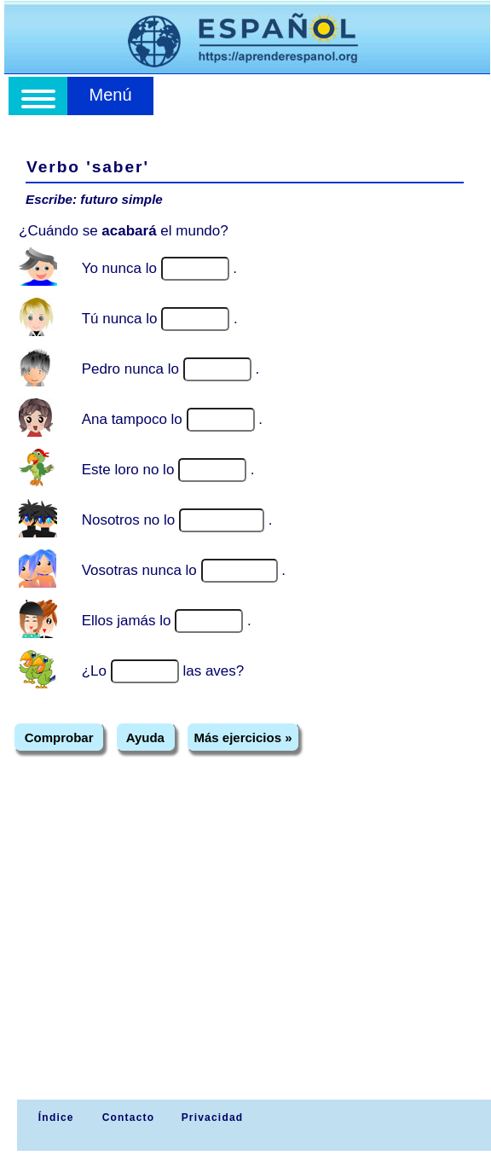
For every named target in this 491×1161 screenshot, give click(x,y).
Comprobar (59, 737)
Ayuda (145, 737)
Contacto (128, 1117)
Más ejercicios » (243, 737)
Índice (53, 1117)
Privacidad (213, 1117)
